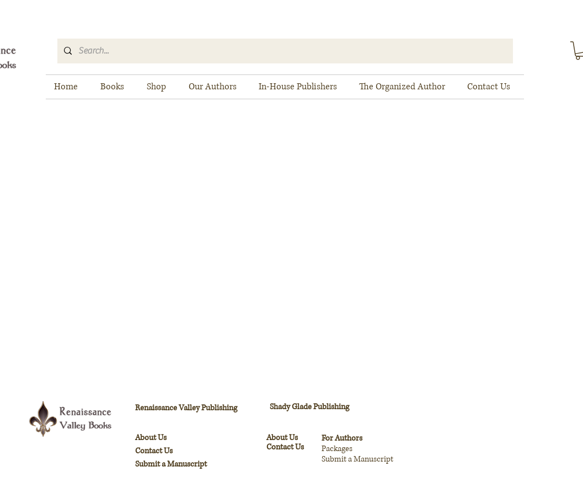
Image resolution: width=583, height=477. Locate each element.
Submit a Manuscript (171, 464)
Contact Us (285, 447)
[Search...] (284, 51)
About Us (282, 437)
